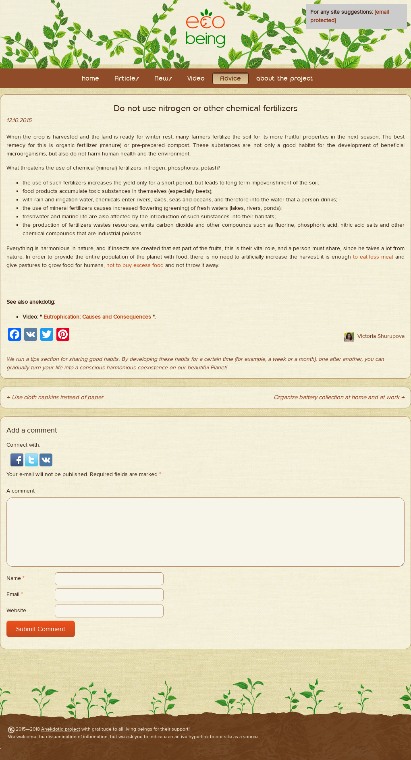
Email (14, 594)
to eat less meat (373, 257)
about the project (284, 78)
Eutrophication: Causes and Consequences (97, 317)
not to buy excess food (135, 265)
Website (16, 610)
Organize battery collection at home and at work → (339, 397)
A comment (20, 491)
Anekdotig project (60, 729)
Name (15, 578)
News (163, 78)
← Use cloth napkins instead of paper (54, 397)
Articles (126, 78)
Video (196, 78)
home (90, 78)
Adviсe (230, 78)
